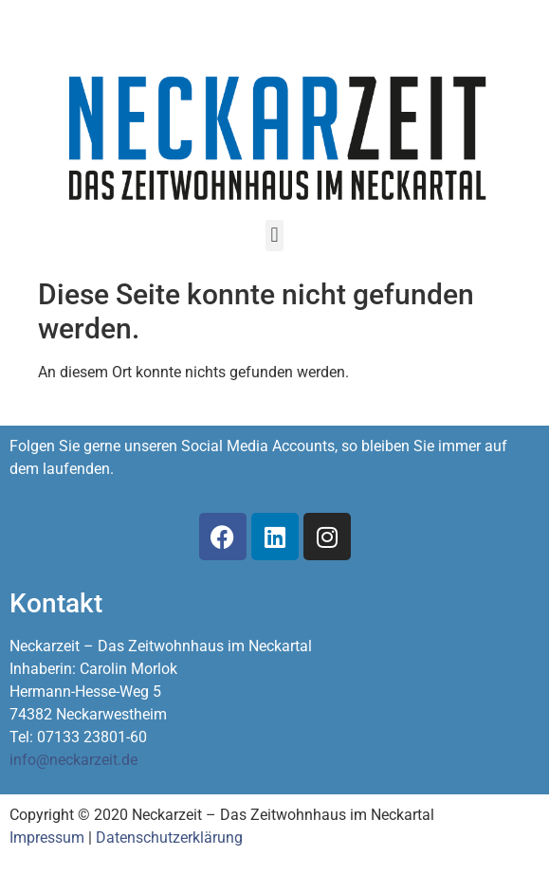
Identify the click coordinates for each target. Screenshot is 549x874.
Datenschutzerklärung (169, 837)
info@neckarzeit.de (73, 760)
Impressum (46, 837)
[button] (274, 235)
